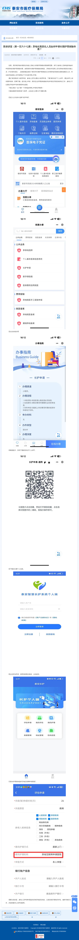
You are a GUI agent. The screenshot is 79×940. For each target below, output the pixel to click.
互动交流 (23, 37)
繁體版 (34, 1)
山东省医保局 (44, 913)
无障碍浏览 (44, 1)
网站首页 (13, 23)
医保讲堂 (31, 37)
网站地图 (43, 924)
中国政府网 (8, 913)
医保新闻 (39, 23)
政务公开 (65, 23)
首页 (17, 37)
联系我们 (36, 924)
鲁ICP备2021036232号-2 (42, 931)
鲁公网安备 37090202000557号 (24, 931)
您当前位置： (9, 38)
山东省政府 (20, 913)
